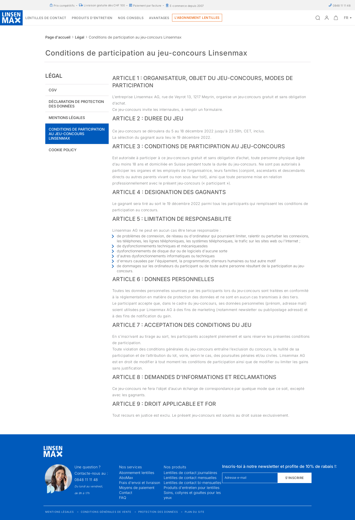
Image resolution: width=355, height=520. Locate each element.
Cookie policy (63, 150)
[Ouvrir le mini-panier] (335, 17)
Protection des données (158, 511)
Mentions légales (67, 117)
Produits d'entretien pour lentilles (191, 487)
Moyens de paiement (136, 487)
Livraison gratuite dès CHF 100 (104, 5)
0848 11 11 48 (86, 479)
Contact (125, 492)
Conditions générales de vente (106, 511)
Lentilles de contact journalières (190, 472)
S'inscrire (294, 478)
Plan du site (194, 511)
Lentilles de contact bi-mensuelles (192, 482)
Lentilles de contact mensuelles (190, 477)
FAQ (122, 497)
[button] (326, 17)
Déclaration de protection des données (76, 103)
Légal (79, 37)
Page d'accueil (57, 37)
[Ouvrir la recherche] (317, 17)
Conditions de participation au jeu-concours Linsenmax (77, 134)
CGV (53, 90)
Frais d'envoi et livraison (139, 482)
